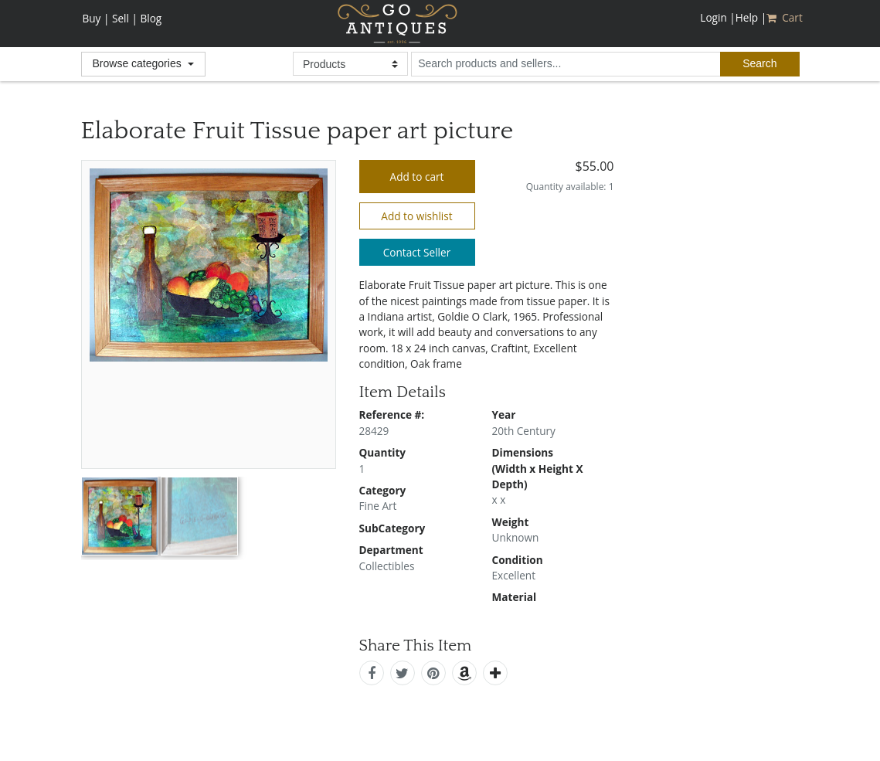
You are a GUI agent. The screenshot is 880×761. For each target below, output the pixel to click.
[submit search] (759, 64)
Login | (717, 17)
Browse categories (139, 63)
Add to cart (417, 176)
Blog (150, 18)
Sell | (125, 18)
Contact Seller (417, 252)
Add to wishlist (416, 216)
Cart (785, 17)
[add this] (495, 673)
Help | (751, 17)
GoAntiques (397, 23)
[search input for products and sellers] (565, 64)
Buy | (96, 18)
